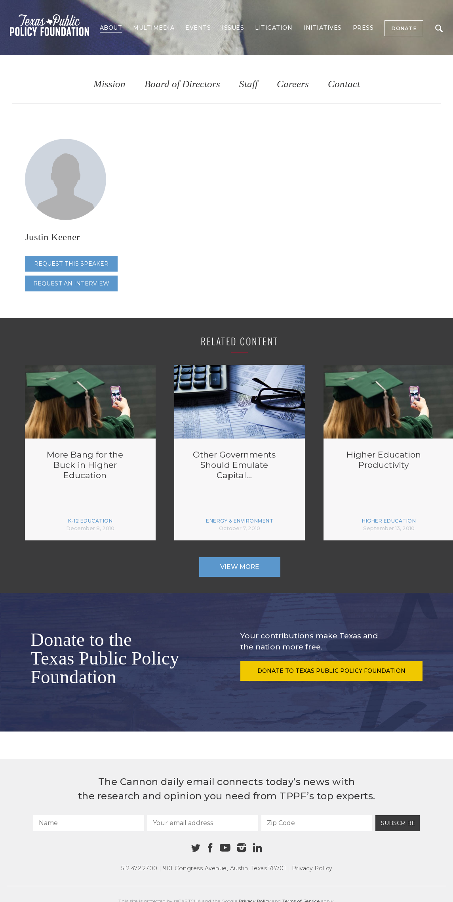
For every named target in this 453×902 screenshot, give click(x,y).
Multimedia (153, 27)
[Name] (88, 823)
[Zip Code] (316, 823)
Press (363, 27)
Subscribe (398, 823)
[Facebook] (210, 847)
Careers (293, 84)
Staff (248, 84)
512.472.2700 (139, 868)
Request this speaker (71, 263)
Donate (404, 28)
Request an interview (71, 283)
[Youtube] (225, 848)
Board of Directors (182, 84)
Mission (109, 84)
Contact (344, 84)
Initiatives (322, 27)
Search (439, 28)
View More (239, 567)
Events (198, 27)
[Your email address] (202, 823)
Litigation (273, 27)
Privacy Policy (312, 868)
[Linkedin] (257, 847)
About (111, 27)
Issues (233, 27)
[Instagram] (241, 847)
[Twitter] (196, 848)
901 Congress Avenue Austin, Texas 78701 (224, 868)
